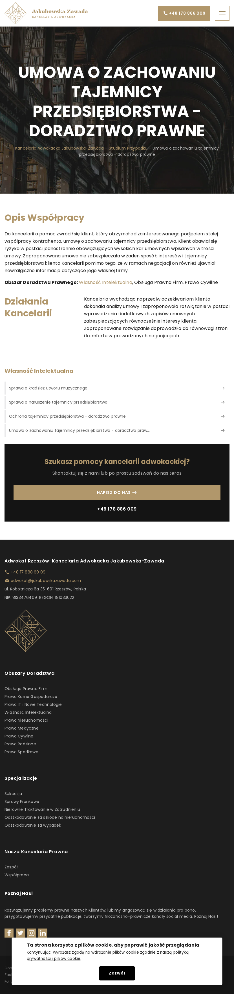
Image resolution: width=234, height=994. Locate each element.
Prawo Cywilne (19, 736)
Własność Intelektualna (105, 282)
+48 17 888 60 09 (28, 572)
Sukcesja (13, 793)
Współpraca (17, 875)
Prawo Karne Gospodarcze (31, 696)
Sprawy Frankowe (22, 801)
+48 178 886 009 (117, 509)
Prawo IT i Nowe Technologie (33, 704)
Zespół (11, 867)
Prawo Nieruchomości (26, 720)
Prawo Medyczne (22, 728)
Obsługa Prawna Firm (26, 688)
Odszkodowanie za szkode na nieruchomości (50, 817)
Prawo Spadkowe (21, 752)
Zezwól (117, 973)
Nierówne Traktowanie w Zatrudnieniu (42, 809)
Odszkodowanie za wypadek (33, 825)
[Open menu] (222, 13)
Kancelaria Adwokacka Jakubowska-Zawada (59, 148)
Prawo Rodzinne (20, 744)
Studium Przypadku (128, 148)
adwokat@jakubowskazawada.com (46, 580)
